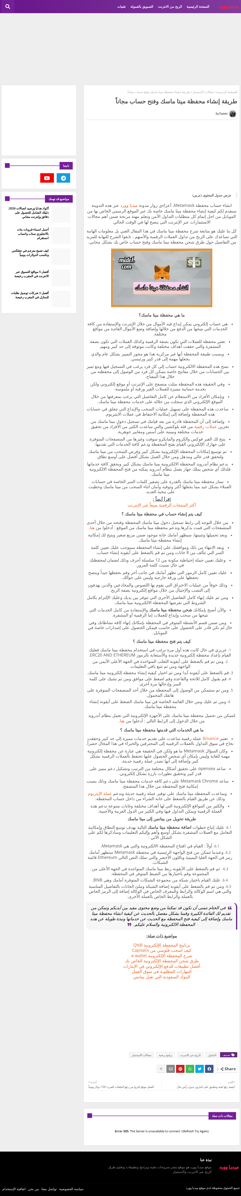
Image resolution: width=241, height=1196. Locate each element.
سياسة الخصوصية (71, 1189)
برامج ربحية (165, 1055)
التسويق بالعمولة (141, 6)
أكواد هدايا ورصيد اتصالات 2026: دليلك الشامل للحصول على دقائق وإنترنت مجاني (28, 212)
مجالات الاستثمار (203, 92)
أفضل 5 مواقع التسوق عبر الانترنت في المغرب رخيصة (31, 274)
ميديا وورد (129, 205)
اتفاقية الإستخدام (14, 1189)
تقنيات (121, 6)
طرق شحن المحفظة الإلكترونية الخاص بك (162, 961)
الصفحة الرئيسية (198, 6)
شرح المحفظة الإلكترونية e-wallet (161, 955)
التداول (212, 1055)
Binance (211, 738)
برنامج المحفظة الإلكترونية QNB (161, 945)
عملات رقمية (205, 426)
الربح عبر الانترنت (190, 1055)
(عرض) (197, 195)
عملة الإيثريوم (100, 793)
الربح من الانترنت (170, 6)
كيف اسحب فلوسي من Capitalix (162, 950)
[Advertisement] (120, 48)
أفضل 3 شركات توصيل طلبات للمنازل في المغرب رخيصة (30, 295)
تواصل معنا (49, 1189)
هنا (92, 527)
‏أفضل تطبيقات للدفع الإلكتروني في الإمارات (161, 966)
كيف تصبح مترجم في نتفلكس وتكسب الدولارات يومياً (30, 252)
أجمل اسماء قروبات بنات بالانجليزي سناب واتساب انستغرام (33, 233)
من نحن (33, 1189)
